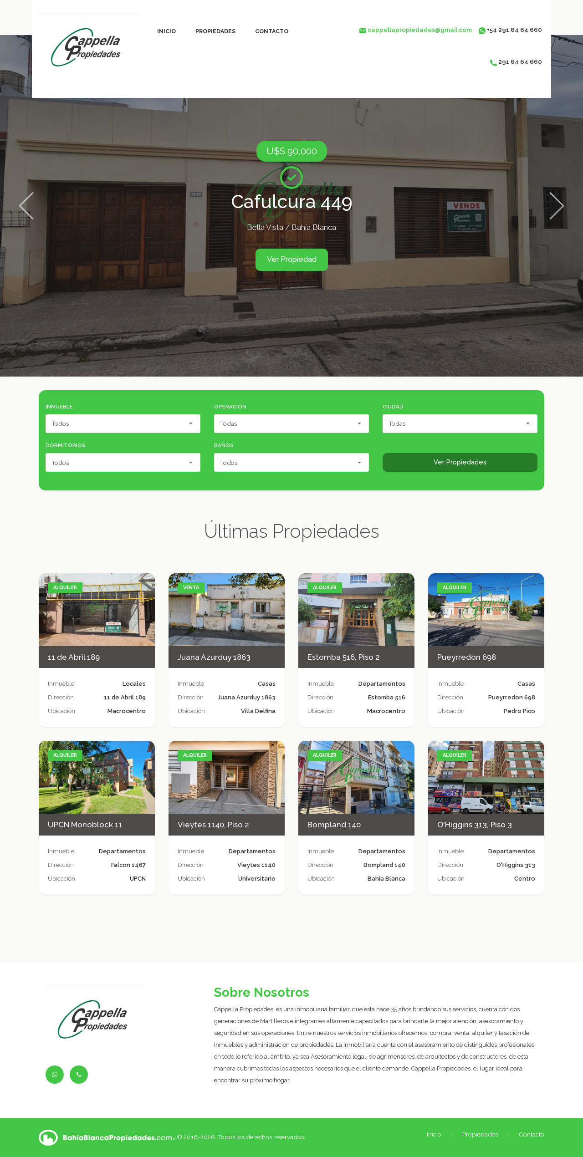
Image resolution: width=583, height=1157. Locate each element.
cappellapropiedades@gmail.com (420, 29)
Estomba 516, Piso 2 (343, 657)
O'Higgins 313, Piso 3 (474, 824)
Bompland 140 (334, 824)
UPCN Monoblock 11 (85, 824)
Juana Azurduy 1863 (214, 657)
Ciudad (393, 406)
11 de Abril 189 (74, 657)
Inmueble (59, 406)
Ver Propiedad (292, 259)
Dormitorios (66, 445)
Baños (224, 445)
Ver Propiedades (460, 462)
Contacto (271, 31)
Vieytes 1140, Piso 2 (213, 824)
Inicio (166, 31)
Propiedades (215, 31)
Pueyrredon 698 (466, 657)
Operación (230, 406)
